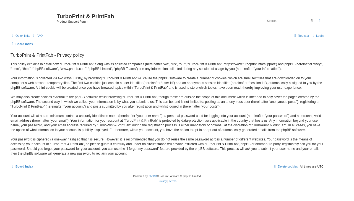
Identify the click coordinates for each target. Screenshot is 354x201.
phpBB (153, 176)
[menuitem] (37, 35)
